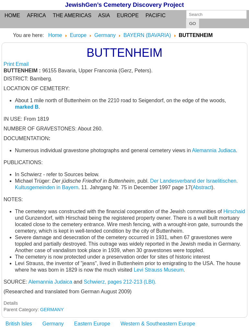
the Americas (72, 15)
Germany (53, 323)
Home (12, 15)
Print (10, 64)
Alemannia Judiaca (214, 150)
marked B (27, 107)
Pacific (156, 15)
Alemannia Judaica (50, 282)
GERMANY (52, 309)
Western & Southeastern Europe (158, 323)
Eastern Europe (92, 323)
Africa (36, 15)
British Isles (19, 323)
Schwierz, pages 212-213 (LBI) (120, 282)
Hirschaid (234, 211)
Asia (104, 15)
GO (192, 23)
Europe (128, 15)
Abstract (202, 187)
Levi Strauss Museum (159, 270)
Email (22, 64)
